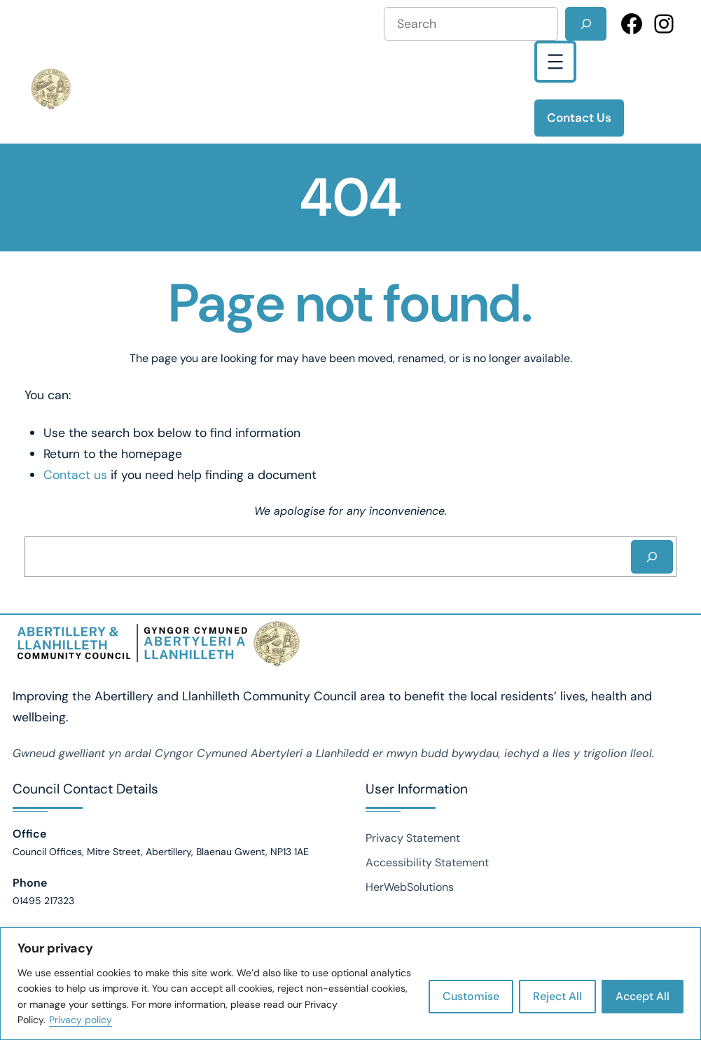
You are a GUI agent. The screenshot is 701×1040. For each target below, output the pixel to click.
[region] (350, 983)
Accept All (642, 996)
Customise (471, 996)
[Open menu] (555, 62)
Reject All (557, 996)
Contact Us (579, 117)
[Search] (585, 24)
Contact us (75, 474)
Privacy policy (80, 1019)
